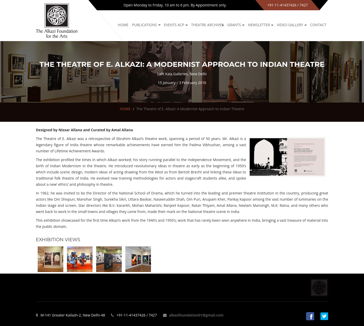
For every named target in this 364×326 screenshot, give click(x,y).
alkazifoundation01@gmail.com (196, 315)
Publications (144, 24)
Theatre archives (207, 24)
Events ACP (174, 24)
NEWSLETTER (259, 24)
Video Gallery (290, 24)
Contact (318, 24)
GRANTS (234, 24)
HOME (125, 108)
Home (123, 24)
